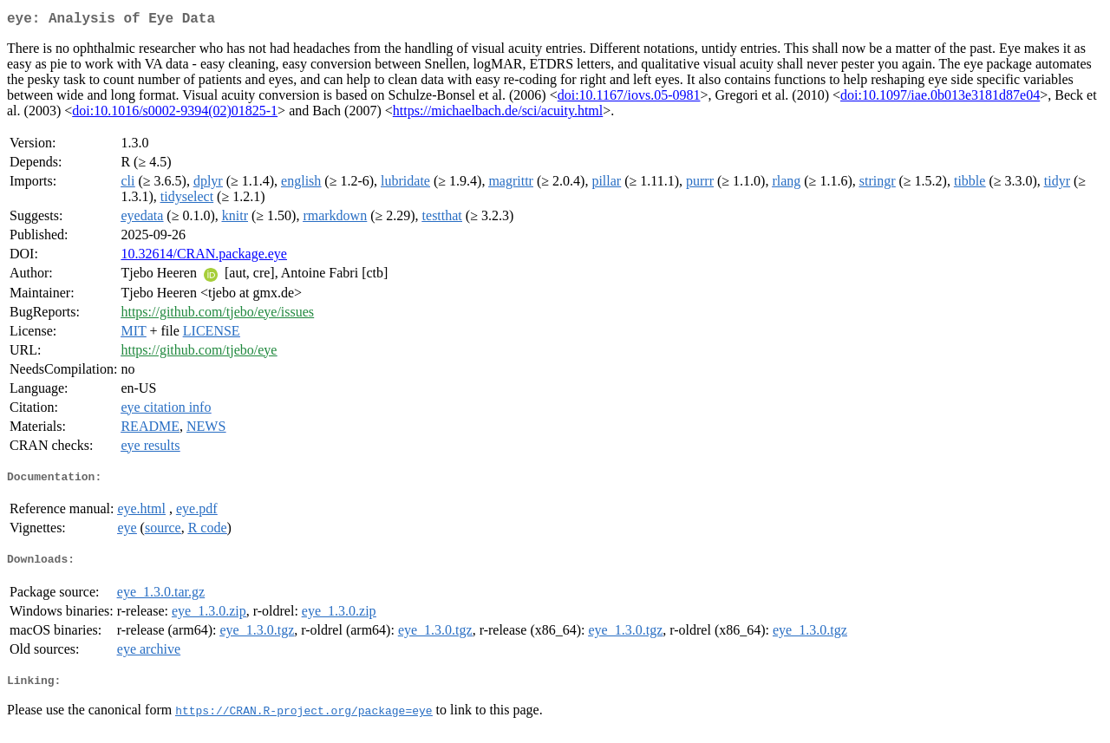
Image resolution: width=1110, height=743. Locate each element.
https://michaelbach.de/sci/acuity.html (498, 114)
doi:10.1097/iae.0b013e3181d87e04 (940, 98)
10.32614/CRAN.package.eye (204, 257)
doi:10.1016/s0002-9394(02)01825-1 (175, 114)
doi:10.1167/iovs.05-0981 (629, 98)
